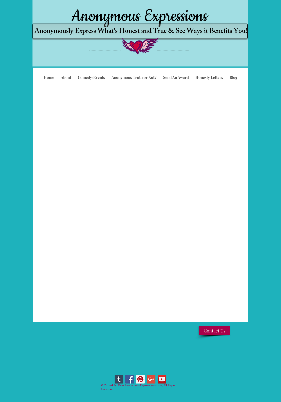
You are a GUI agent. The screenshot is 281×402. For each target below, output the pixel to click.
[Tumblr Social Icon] (119, 379)
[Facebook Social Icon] (129, 379)
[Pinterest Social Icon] (140, 379)
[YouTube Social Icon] (162, 379)
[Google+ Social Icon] (151, 379)
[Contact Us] (214, 330)
